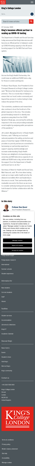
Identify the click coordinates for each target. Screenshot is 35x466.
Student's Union (13, 357)
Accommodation (13, 320)
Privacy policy (12, 444)
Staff (10, 297)
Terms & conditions (14, 440)
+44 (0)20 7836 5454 (7, 385)
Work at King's (13, 366)
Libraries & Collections (15, 325)
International (12, 265)
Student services (14, 316)
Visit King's (12, 362)
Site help (11, 453)
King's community (14, 371)
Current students (14, 293)
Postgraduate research (16, 260)
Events (10, 353)
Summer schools (14, 269)
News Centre (12, 348)
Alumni (10, 302)
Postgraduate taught (15, 256)
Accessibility (12, 458)
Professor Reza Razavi (19, 207)
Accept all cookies (17, 250)
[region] (17, 233)
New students (13, 288)
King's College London (11, 8)
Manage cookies (13, 462)
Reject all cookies (17, 245)
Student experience (14, 274)
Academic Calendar (14, 334)
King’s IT (11, 330)
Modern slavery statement (16, 449)
